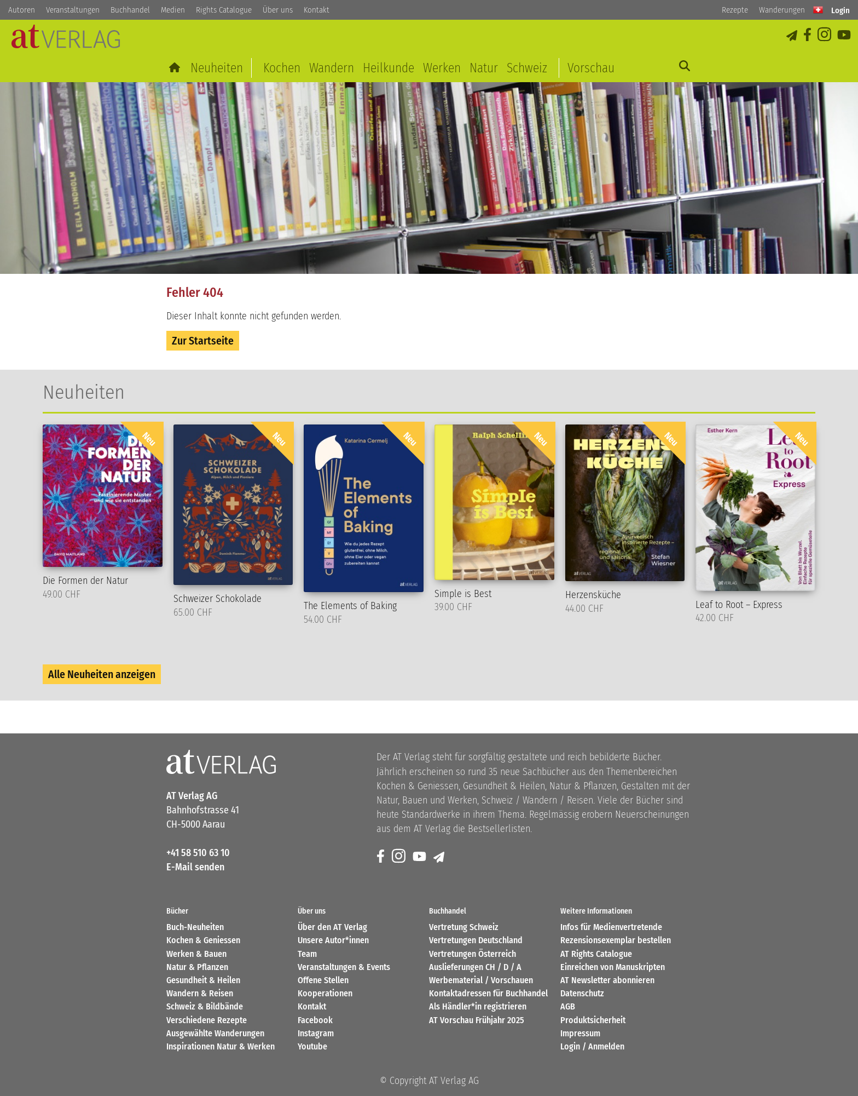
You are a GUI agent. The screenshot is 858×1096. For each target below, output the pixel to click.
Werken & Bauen (196, 954)
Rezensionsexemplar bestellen (615, 940)
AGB (567, 1006)
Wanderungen (782, 10)
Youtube (312, 1046)
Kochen (281, 68)
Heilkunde (388, 68)
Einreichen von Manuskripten (612, 967)
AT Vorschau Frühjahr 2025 (476, 1020)
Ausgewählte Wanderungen (215, 1033)
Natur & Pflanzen (197, 967)
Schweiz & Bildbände (204, 1006)
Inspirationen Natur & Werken (220, 1046)
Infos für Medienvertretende (611, 927)
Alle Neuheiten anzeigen (101, 674)
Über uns (278, 10)
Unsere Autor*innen (333, 940)
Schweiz (527, 68)
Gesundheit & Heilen (203, 980)
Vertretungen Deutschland (476, 940)
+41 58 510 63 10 (198, 853)
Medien (173, 10)
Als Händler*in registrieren (477, 1006)
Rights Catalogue (224, 10)
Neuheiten (216, 68)
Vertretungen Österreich (472, 954)
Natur (483, 68)
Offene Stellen (323, 980)
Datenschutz (582, 993)
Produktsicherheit (592, 1020)
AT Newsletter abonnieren (607, 980)
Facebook (315, 1020)
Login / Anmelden (592, 1046)
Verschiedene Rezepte (206, 1020)
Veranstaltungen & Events (344, 967)
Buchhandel (130, 10)
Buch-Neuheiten (195, 927)
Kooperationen (325, 993)
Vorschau (590, 68)
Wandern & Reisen (199, 993)
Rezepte (735, 10)
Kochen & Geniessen (203, 940)
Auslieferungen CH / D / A (475, 967)
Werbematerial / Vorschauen (481, 980)
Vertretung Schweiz (463, 927)
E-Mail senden (195, 867)
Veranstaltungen (73, 10)
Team (307, 954)
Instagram (316, 1033)
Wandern (331, 68)
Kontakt (316, 10)
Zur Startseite (203, 340)
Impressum (580, 1033)
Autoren (21, 10)
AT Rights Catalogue (596, 954)
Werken (442, 68)
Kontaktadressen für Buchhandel (488, 993)
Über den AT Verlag (332, 927)
